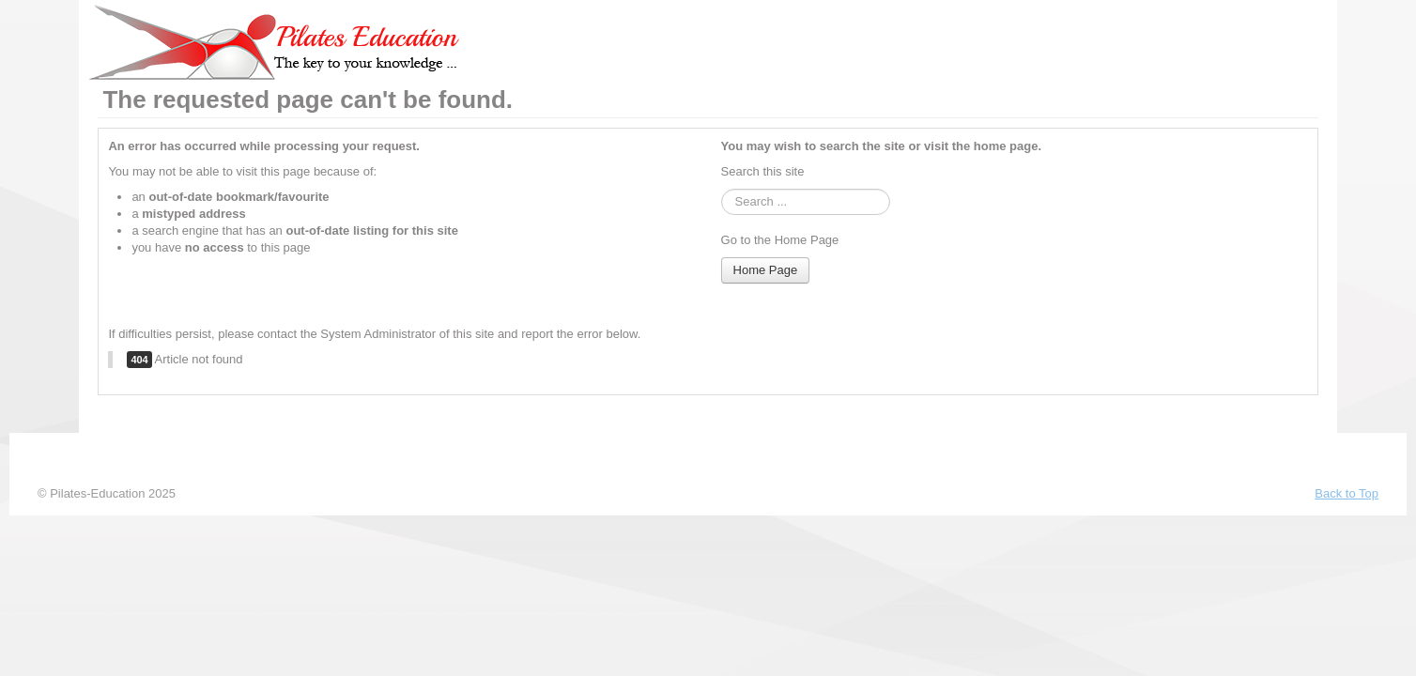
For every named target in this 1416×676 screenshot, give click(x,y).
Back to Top (1346, 493)
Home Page (765, 270)
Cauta (721, 189)
